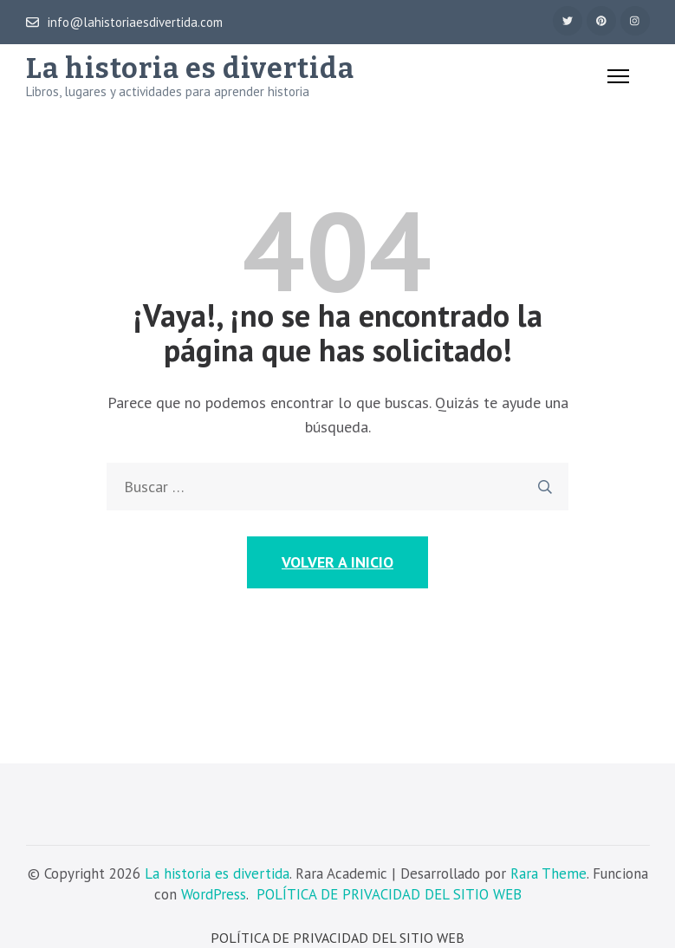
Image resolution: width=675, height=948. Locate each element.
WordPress (213, 894)
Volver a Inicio (337, 562)
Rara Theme (548, 873)
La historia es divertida (190, 68)
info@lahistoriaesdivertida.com (124, 22)
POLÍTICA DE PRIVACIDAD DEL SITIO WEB (389, 894)
